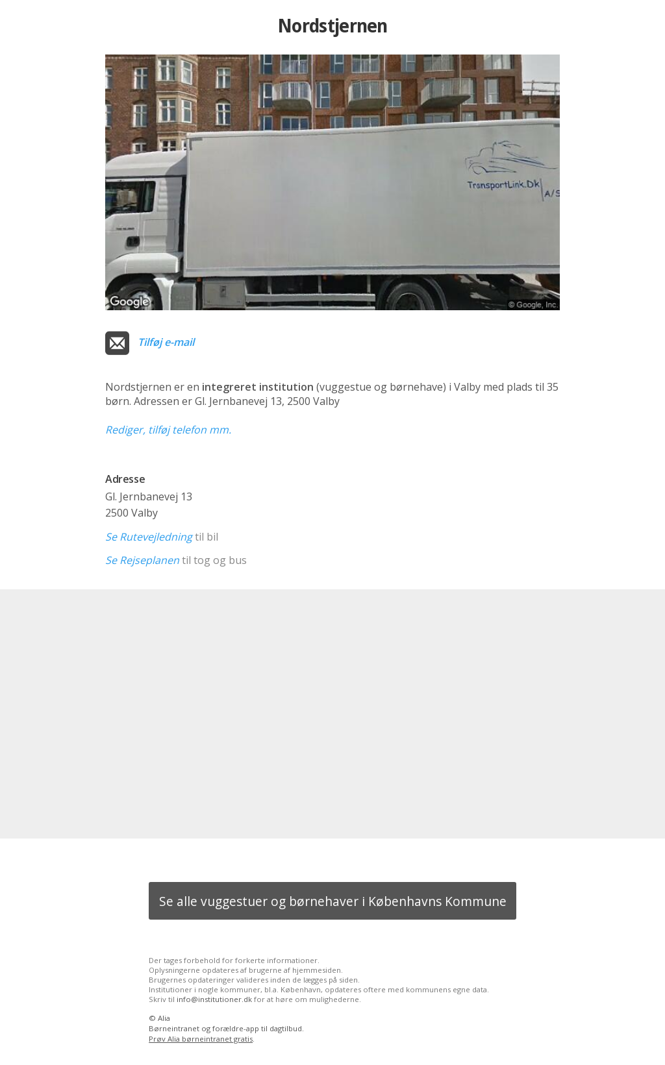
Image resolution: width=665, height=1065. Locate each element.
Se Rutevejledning (148, 537)
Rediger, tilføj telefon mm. (168, 429)
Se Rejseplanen (142, 560)
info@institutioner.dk (214, 999)
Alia (164, 1018)
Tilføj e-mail (166, 342)
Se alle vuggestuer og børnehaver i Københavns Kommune (333, 901)
